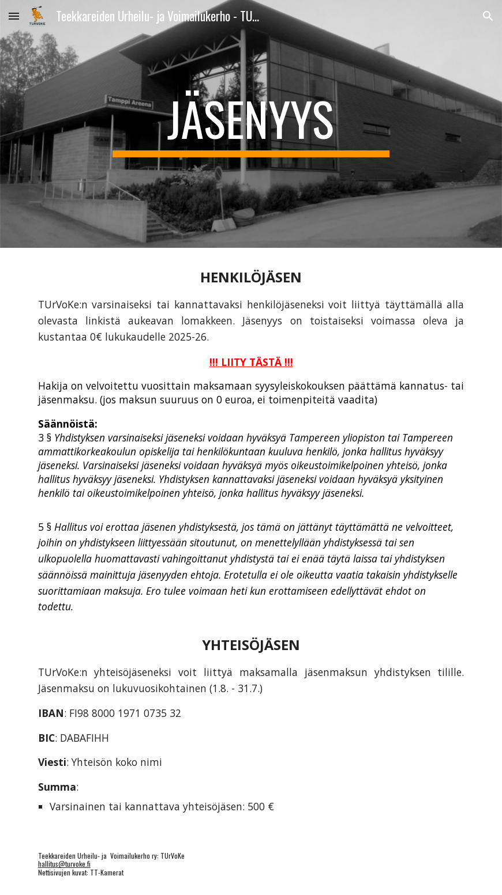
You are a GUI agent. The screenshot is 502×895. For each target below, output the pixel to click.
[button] (14, 16)
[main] (251, 124)
